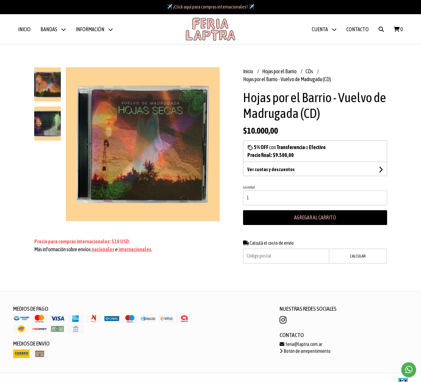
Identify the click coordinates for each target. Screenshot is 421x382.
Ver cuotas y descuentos (271, 169)
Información (94, 29)
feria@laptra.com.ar (301, 344)
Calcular (358, 256)
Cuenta (324, 29)
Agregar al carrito (315, 217)
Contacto (357, 29)
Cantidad (249, 187)
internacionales (134, 249)
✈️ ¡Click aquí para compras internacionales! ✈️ (210, 7)
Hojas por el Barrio (279, 71)
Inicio (24, 29)
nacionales (102, 249)
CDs (310, 71)
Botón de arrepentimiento (305, 351)
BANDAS (53, 29)
